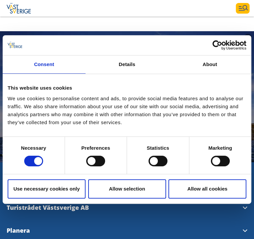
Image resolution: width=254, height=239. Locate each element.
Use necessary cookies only (46, 189)
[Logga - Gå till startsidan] (30, 8)
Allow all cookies (207, 189)
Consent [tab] (44, 64)
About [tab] (210, 64)
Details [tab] (127, 64)
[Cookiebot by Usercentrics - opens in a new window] (217, 45)
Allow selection (127, 189)
